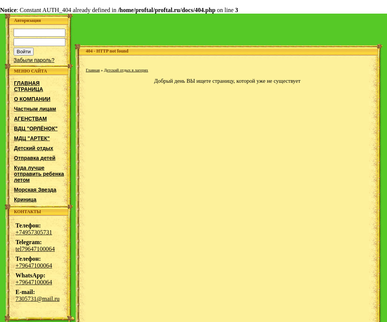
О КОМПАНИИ (32, 99)
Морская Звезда (35, 190)
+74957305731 (33, 232)
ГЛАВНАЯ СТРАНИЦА (28, 86)
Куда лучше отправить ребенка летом (39, 174)
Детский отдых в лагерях (126, 70)
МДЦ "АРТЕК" (32, 138)
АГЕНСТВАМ (30, 119)
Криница (25, 200)
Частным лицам (35, 109)
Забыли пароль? (34, 60)
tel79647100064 (35, 249)
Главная (93, 70)
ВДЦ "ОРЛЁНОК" (35, 128)
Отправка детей (35, 158)
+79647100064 (33, 265)
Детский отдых (33, 148)
